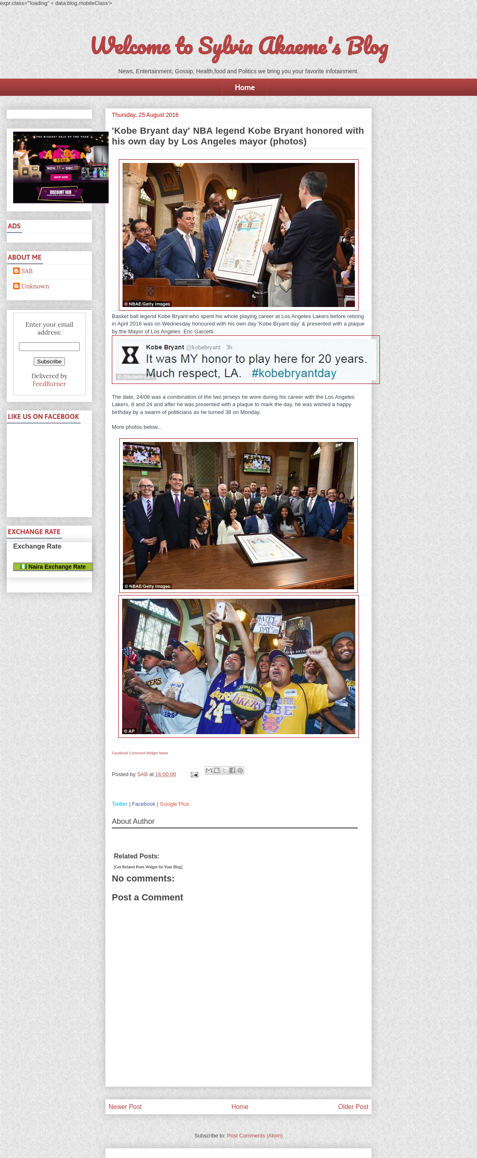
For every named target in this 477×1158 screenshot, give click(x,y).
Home (245, 87)
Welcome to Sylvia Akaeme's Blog (238, 46)
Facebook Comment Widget (135, 753)
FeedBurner (49, 384)
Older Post (353, 1106)
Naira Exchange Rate (53, 566)
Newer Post (125, 1106)
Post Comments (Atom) (254, 1135)
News (163, 753)
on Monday (246, 412)
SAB (26, 271)
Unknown (35, 286)
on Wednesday (173, 324)
